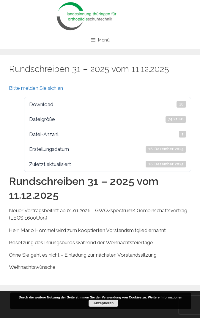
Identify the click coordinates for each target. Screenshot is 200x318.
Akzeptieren (103, 303)
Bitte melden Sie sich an (36, 88)
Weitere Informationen (165, 297)
